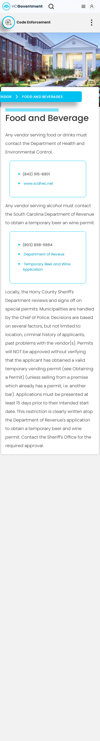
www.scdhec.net (38, 183)
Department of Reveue (44, 254)
